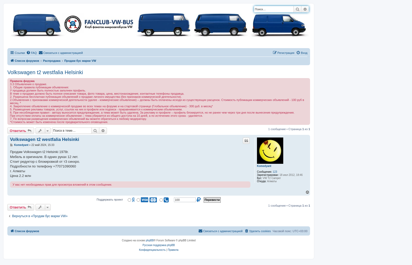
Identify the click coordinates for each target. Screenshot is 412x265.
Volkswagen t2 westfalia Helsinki (45, 72)
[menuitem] (31, 53)
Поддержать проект (110, 199)
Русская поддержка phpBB (158, 245)
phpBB (150, 240)
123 (275, 171)
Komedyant (264, 166)
